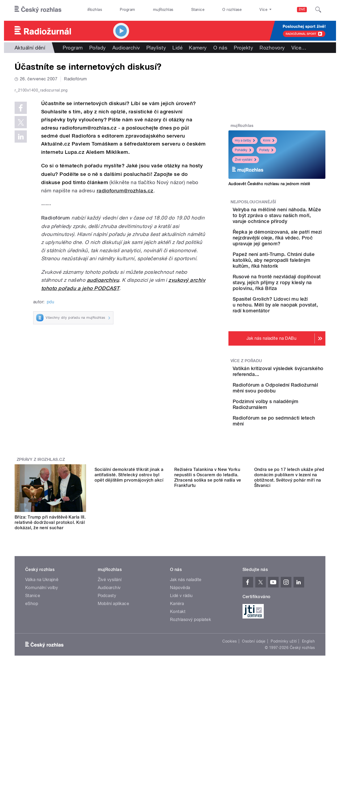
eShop (31, 674)
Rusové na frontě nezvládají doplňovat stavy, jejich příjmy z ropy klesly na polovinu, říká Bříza (293, 308)
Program (127, 9)
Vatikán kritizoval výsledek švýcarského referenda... (292, 406)
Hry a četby (245, 140)
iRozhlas (94, 9)
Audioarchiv (126, 48)
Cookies (229, 712)
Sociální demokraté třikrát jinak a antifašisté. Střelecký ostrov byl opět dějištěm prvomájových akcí (129, 588)
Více (299, 48)
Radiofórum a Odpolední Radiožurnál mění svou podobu (290, 433)
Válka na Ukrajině (41, 650)
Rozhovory (272, 48)
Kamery (198, 48)
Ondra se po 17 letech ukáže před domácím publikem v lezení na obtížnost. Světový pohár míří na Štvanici (289, 590)
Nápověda (180, 658)
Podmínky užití (284, 712)
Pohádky (243, 150)
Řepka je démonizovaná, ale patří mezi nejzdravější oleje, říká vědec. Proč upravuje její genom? (292, 252)
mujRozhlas (163, 9)
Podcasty (107, 666)
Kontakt (177, 682)
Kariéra (177, 674)
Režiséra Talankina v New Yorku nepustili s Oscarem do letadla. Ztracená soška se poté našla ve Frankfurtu (207, 590)
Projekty (243, 48)
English (308, 712)
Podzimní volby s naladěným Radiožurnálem (280, 457)
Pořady (97, 48)
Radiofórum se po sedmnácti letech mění (288, 479)
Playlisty (156, 48)
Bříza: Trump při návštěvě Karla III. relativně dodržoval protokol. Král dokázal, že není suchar (50, 588)
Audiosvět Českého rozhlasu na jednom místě (269, 184)
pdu (50, 414)
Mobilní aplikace (113, 674)
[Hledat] (318, 9)
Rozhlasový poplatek (190, 690)
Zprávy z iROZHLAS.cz (41, 525)
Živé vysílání (245, 160)
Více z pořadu (246, 396)
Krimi (268, 140)
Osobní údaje (254, 712)
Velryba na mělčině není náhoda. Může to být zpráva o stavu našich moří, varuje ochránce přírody (289, 221)
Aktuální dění (30, 48)
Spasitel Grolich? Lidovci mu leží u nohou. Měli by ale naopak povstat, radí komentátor (291, 337)
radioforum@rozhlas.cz (125, 304)
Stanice (198, 9)
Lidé (177, 48)
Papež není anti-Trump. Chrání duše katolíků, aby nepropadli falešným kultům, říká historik (291, 280)
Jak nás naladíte (186, 650)
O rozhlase (232, 9)
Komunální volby (41, 658)
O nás (220, 48)
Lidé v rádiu (181, 666)
